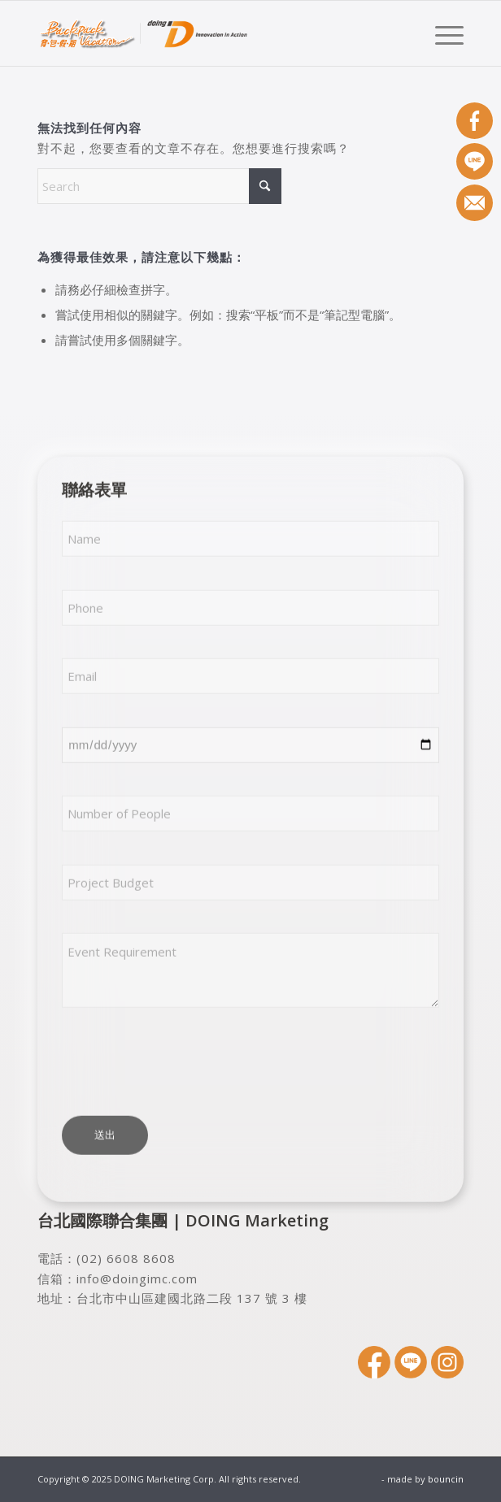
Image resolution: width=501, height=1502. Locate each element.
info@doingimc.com (137, 1278)
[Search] (159, 186)
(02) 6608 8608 (126, 1258)
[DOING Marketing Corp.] (207, 33)
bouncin (446, 1479)
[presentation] (185, 1061)
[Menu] (441, 33)
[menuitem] (441, 33)
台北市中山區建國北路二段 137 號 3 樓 (191, 1298)
